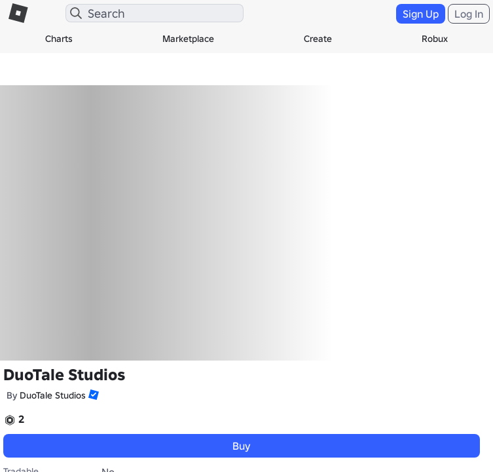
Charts (59, 39)
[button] (92, 395)
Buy (241, 445)
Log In (468, 13)
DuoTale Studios (53, 395)
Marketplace (188, 39)
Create (318, 39)
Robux (435, 39)
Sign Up (421, 13)
